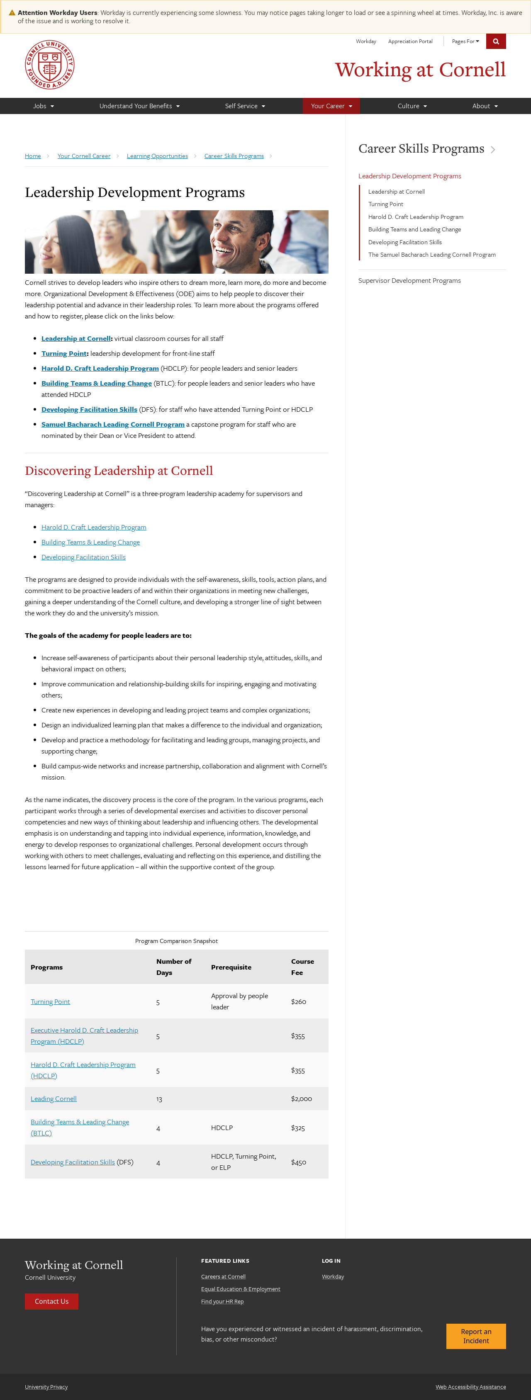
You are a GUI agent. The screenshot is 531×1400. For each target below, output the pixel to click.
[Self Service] (245, 106)
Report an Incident (476, 1336)
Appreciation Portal (410, 41)
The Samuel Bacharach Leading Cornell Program (432, 254)
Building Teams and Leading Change (414, 228)
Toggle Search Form (496, 41)
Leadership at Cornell (396, 191)
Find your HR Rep (222, 1301)
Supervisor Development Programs (409, 280)
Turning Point (385, 203)
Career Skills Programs (418, 148)
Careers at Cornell (223, 1276)
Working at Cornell (420, 68)
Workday (366, 41)
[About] (485, 106)
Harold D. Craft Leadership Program (415, 216)
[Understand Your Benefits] (139, 106)
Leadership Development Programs (409, 175)
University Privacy (46, 1386)
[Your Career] (331, 106)
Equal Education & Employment (240, 1288)
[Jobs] (43, 106)
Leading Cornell (54, 1098)
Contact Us (51, 1301)
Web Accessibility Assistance (471, 1386)
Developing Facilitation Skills (405, 241)
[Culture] (412, 106)
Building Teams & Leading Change (90, 542)
